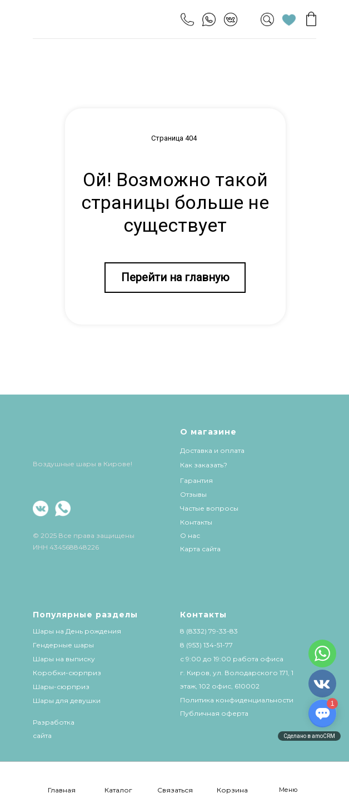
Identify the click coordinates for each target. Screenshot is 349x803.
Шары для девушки (67, 700)
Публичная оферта (214, 713)
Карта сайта (200, 549)
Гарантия (196, 480)
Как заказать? (203, 465)
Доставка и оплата (212, 450)
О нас (190, 535)
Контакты (196, 522)
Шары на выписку (64, 659)
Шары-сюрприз (61, 686)
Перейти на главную (175, 277)
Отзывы (193, 494)
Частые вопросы (209, 508)
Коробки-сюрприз (67, 673)
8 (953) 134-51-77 (206, 645)
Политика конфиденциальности (236, 700)
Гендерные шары (63, 645)
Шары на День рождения (77, 631)
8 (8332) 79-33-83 (209, 631)
